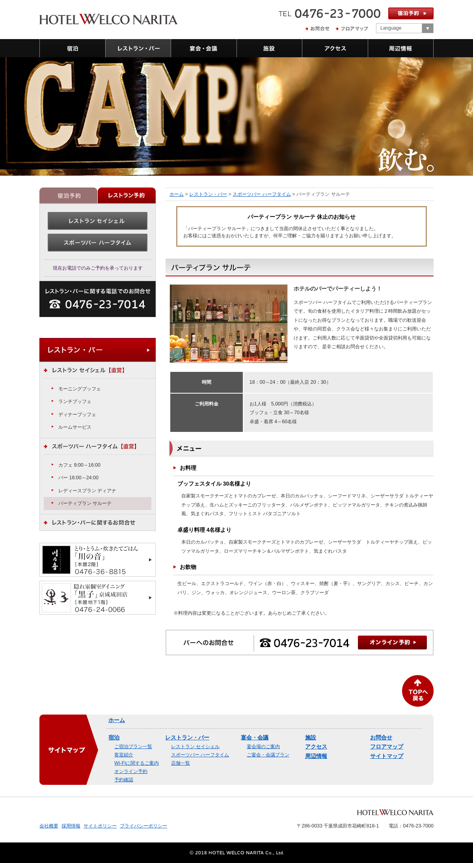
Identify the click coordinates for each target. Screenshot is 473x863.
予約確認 (123, 779)
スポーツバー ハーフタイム (262, 194)
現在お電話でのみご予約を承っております (98, 268)
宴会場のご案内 (263, 746)
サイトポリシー (100, 826)
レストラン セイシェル (195, 746)
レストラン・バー (208, 194)
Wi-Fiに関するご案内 (136, 763)
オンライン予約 (130, 771)
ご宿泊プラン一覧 (133, 746)
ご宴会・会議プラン (268, 755)
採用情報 (70, 826)
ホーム (176, 194)
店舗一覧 (180, 763)
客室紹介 (123, 755)
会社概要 (48, 826)
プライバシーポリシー (143, 826)
